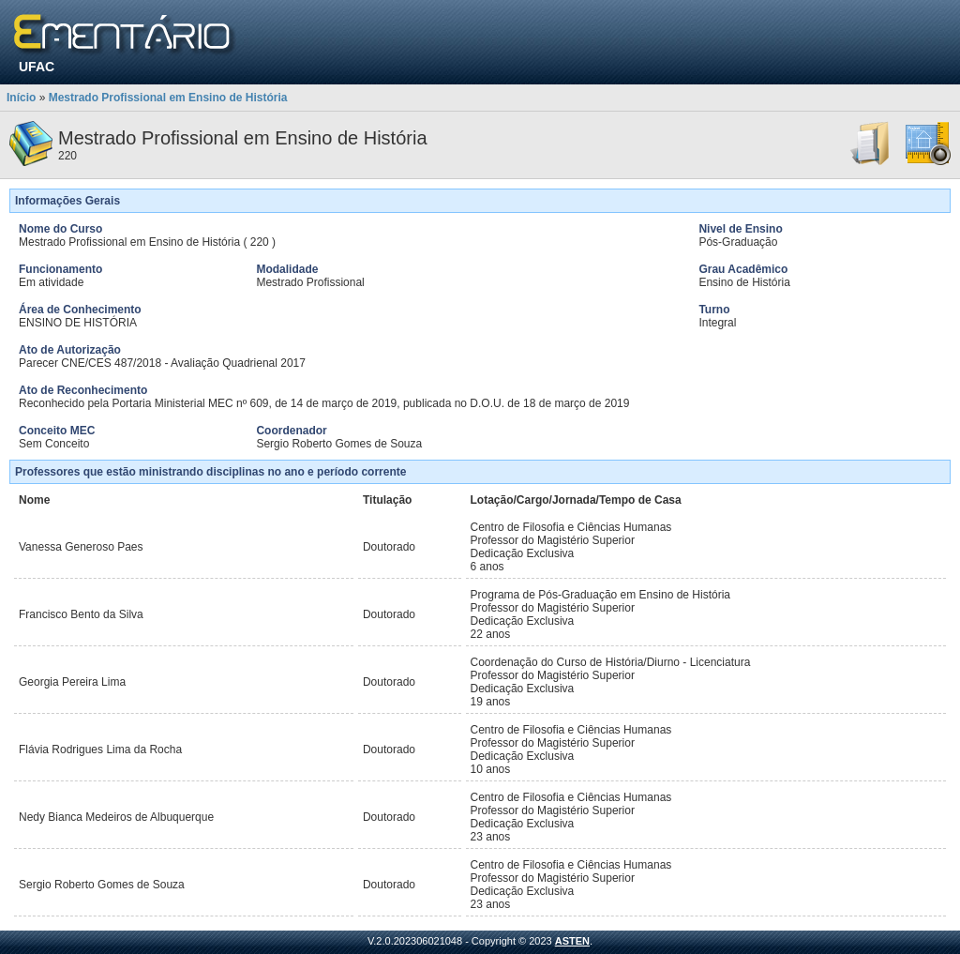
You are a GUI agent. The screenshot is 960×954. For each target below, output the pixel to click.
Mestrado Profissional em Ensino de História (168, 97)
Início (21, 97)
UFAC (36, 66)
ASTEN (572, 940)
